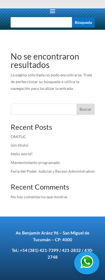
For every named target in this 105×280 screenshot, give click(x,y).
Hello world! (22, 153)
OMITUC (18, 136)
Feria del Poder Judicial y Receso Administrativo (53, 171)
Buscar (86, 109)
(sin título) (19, 145)
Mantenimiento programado (36, 162)
